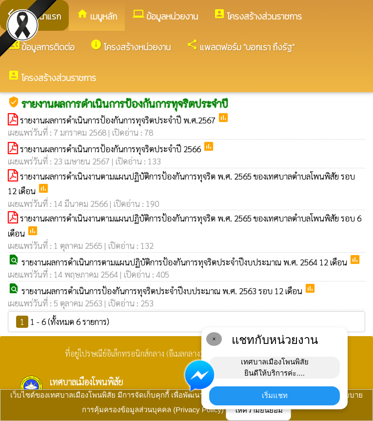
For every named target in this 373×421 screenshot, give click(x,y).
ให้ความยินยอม (258, 410)
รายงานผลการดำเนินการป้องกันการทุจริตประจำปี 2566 (111, 148)
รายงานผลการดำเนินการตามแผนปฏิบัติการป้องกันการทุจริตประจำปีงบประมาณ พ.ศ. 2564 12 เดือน (185, 262)
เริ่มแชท (275, 395)
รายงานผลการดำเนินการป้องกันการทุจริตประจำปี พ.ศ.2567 (118, 120)
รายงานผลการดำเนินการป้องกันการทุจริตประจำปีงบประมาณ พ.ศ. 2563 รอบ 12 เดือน (162, 290)
